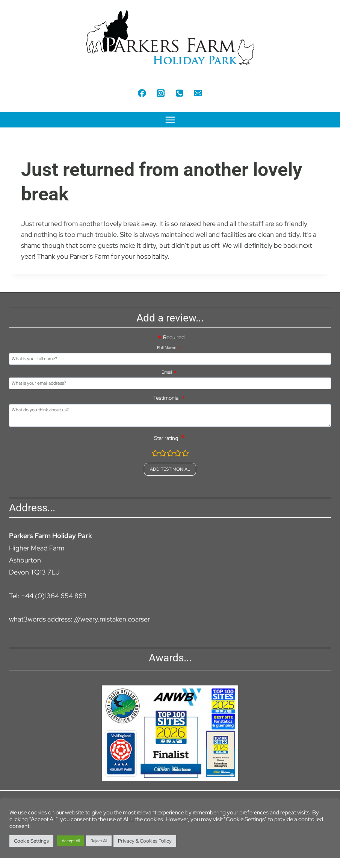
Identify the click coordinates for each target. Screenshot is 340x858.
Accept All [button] (71, 840)
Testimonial (166, 397)
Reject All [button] (99, 840)
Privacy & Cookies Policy (145, 841)
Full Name (167, 348)
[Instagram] (161, 93)
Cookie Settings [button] (31, 841)
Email (167, 372)
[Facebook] (142, 93)
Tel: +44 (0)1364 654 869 (47, 595)
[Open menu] (170, 119)
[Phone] (179, 93)
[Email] (198, 93)
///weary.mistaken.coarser (112, 619)
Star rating (166, 438)
